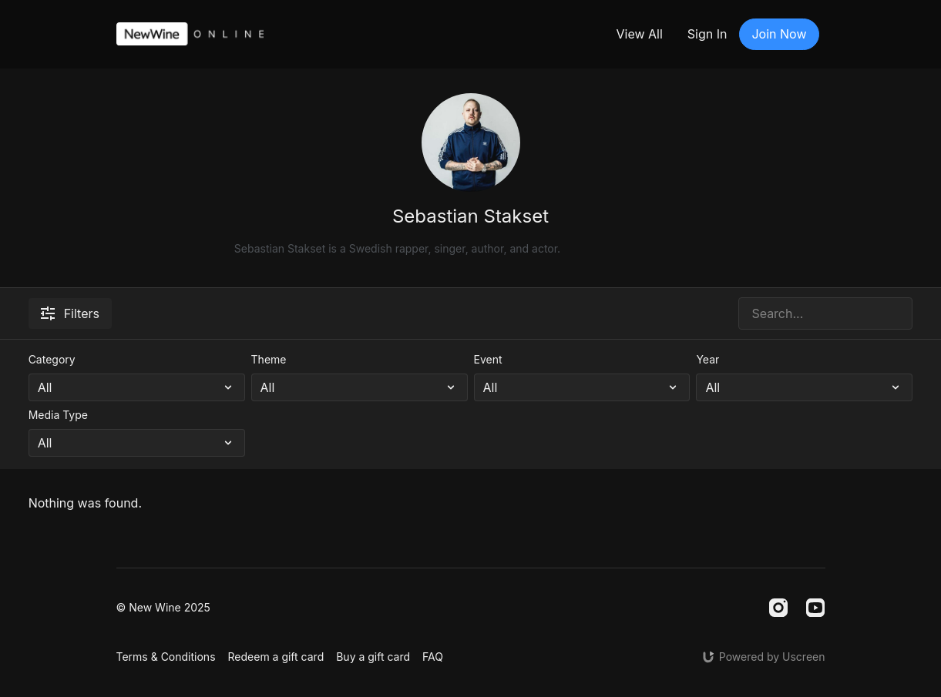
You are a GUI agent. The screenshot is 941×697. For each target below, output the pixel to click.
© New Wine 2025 (163, 607)
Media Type (58, 414)
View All (639, 34)
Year (707, 359)
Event (488, 359)
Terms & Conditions (166, 656)
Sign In (707, 34)
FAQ (432, 656)
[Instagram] (778, 607)
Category (52, 359)
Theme (269, 359)
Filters (70, 313)
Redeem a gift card (276, 656)
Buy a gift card (373, 656)
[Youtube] (815, 607)
